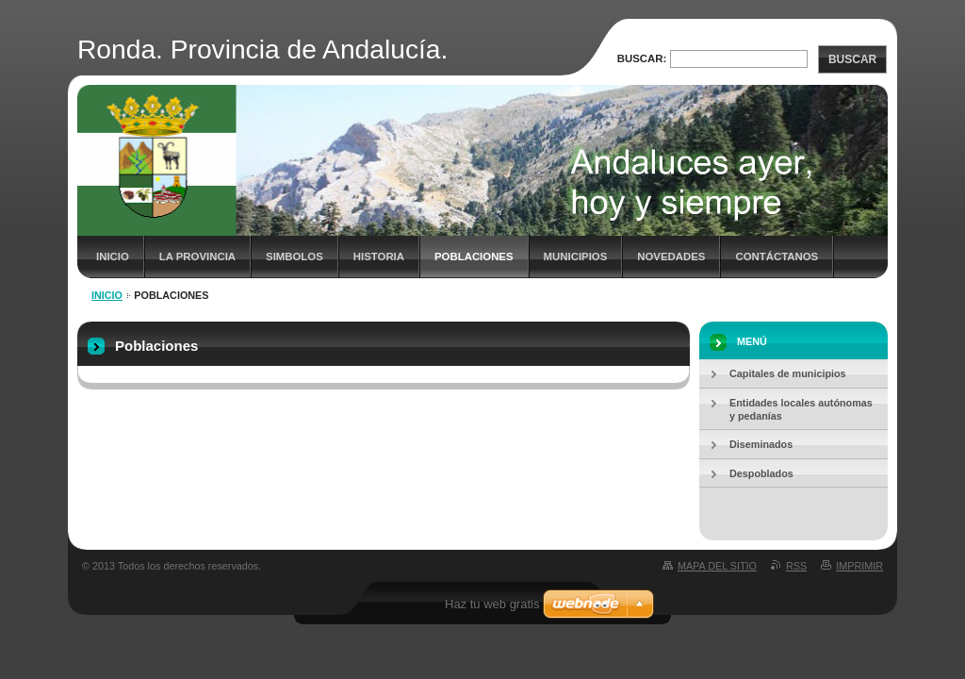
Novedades (671, 256)
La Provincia (197, 256)
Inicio (112, 256)
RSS (796, 565)
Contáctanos (776, 256)
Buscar (852, 59)
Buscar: (642, 58)
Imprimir (859, 565)
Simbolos (294, 256)
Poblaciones (474, 256)
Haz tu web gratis (492, 604)
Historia (378, 256)
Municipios (576, 256)
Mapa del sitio (717, 565)
